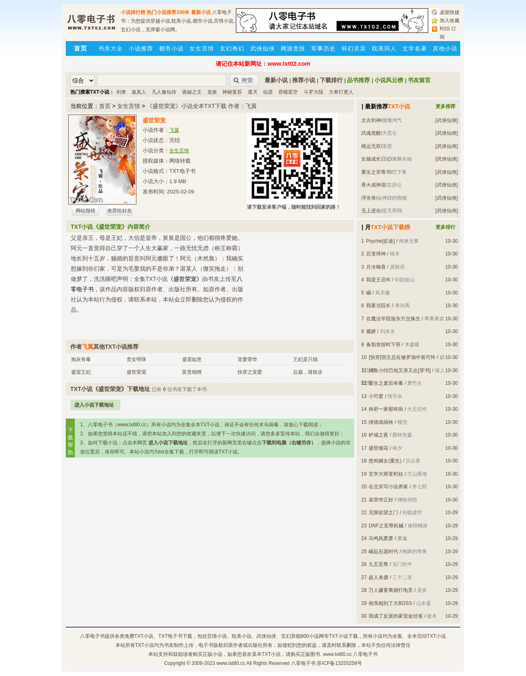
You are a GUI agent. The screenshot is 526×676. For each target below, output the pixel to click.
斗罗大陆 (313, 92)
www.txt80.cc (231, 663)
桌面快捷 (449, 12)
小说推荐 (141, 48)
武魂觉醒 (371, 133)
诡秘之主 (192, 92)
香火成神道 (373, 185)
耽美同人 (384, 48)
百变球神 (376, 254)
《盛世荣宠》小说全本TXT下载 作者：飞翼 (202, 106)
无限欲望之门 (383, 512)
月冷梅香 (376, 267)
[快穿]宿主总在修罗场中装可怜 (402, 357)
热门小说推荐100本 (168, 12)
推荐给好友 (119, 211)
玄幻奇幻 (232, 48)
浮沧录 (368, 198)
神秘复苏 (232, 92)
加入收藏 (449, 20)
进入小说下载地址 (94, 405)
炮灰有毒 (81, 359)
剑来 (121, 92)
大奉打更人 (341, 92)
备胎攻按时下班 (383, 344)
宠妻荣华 (247, 359)
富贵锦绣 (192, 372)
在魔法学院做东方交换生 (393, 319)
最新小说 (201, 12)
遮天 (253, 92)
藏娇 (371, 331)
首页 (105, 106)
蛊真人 (139, 92)
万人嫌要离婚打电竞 (391, 590)
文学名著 (414, 48)
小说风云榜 (388, 80)
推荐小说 (303, 80)
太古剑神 (371, 120)
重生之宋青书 (376, 172)
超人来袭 (378, 577)
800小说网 (312, 636)
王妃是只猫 (305, 359)
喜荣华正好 (381, 500)
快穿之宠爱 (250, 372)
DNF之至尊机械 (386, 526)
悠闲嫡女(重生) (385, 461)
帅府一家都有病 (386, 409)
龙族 (212, 92)
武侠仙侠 (262, 48)
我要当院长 (378, 305)
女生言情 (201, 48)
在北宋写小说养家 (388, 487)
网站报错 (85, 211)
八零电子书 (92, 636)
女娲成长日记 (376, 159)
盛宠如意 (192, 359)
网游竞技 (293, 48)
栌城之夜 (378, 435)
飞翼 (174, 130)
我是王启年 (378, 280)
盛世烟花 (378, 448)
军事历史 (323, 48)
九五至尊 (378, 564)
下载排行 (331, 80)
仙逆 (268, 92)
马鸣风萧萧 (381, 538)
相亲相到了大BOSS (390, 603)
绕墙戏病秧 (381, 422)
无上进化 (371, 211)
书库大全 (110, 48)
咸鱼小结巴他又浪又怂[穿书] (400, 370)
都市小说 (171, 48)
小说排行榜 (133, 12)
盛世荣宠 (136, 372)
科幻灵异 (353, 48)
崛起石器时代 (383, 551)
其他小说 (445, 48)
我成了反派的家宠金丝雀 (396, 616)
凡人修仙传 (164, 92)
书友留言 (419, 80)
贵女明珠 (136, 359)
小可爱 (376, 396)
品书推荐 (358, 80)
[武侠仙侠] (446, 120)
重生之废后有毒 (386, 383)
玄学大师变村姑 (386, 474)
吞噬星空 (288, 92)
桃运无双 (371, 146)
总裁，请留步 (308, 372)
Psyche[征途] (380, 241)
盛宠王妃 (81, 372)
